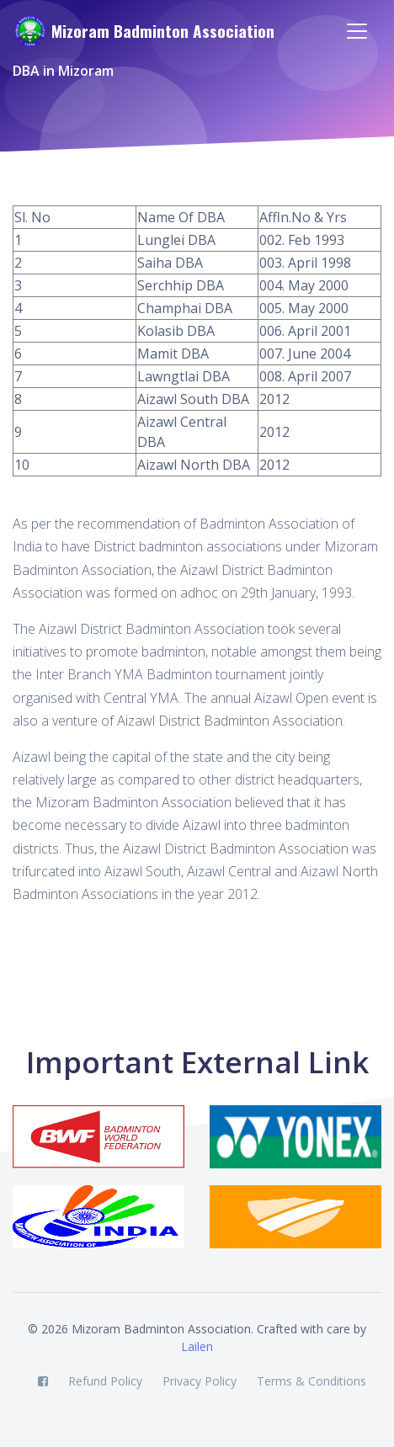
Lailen (197, 1346)
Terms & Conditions (311, 1381)
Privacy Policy (199, 1381)
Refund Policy (105, 1381)
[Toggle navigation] (357, 31)
